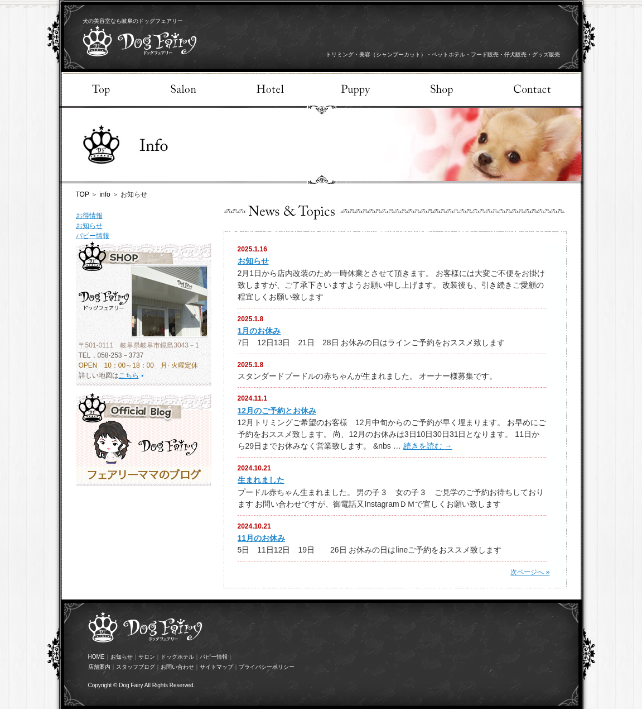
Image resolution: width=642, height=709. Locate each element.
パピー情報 (92, 236)
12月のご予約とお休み (277, 410)
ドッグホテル (177, 657)
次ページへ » (529, 572)
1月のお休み (259, 330)
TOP (82, 194)
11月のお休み (262, 538)
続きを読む (427, 445)
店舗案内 (99, 667)
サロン (146, 657)
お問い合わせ (177, 667)
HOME (96, 657)
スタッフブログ (135, 667)
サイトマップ (216, 667)
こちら (129, 375)
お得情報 (89, 216)
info (104, 194)
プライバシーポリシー (267, 667)
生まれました (261, 479)
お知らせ (89, 226)
